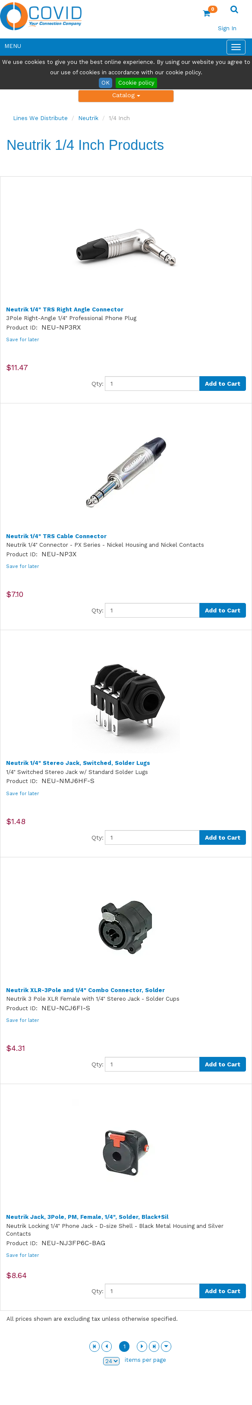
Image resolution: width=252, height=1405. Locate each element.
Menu (12, 46)
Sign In (227, 28)
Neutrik (88, 118)
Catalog (126, 95)
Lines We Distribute (40, 118)
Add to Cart (222, 383)
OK (105, 82)
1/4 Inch (119, 118)
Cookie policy (136, 82)
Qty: (97, 383)
